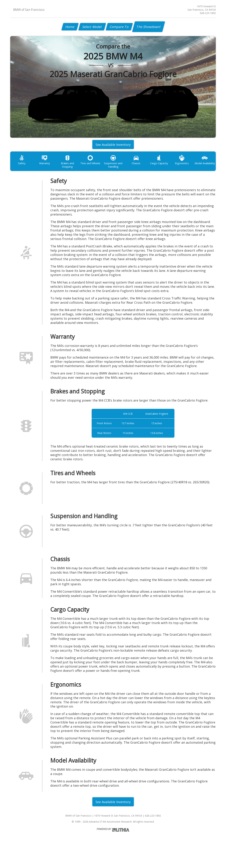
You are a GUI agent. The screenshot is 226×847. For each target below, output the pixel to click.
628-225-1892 (208, 13)
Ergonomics (182, 160)
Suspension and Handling (113, 161)
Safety (21, 160)
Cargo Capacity (159, 160)
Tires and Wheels (90, 160)
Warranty (44, 160)
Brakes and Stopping (67, 161)
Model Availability (205, 160)
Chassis (136, 160)
